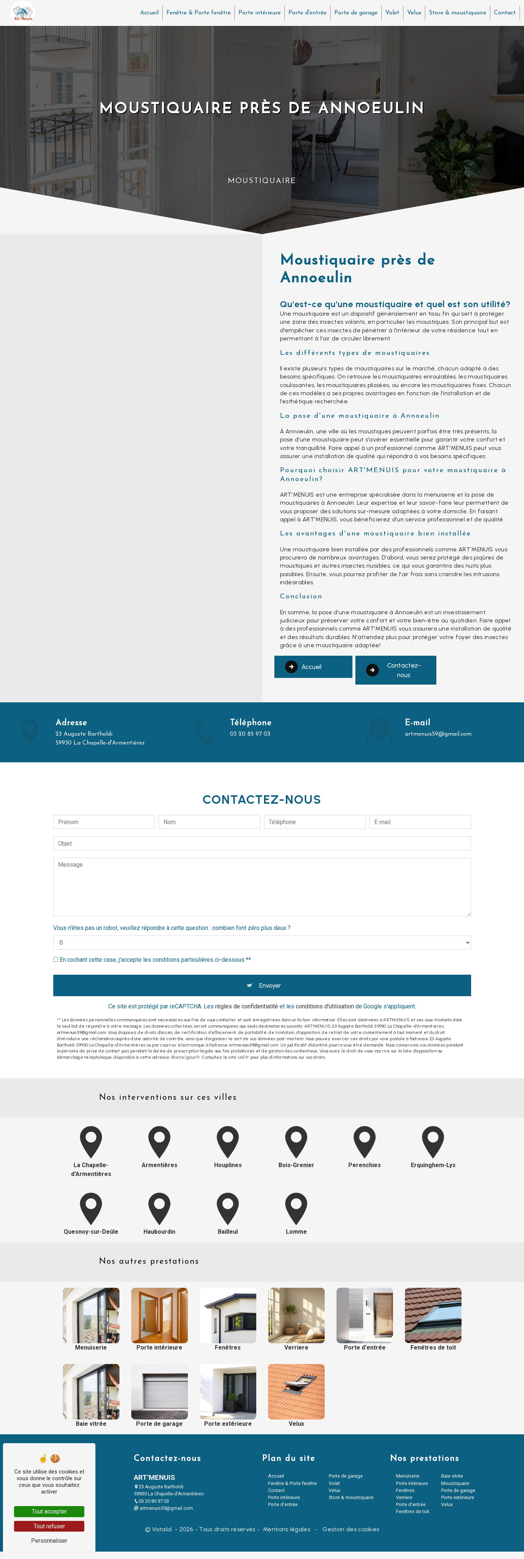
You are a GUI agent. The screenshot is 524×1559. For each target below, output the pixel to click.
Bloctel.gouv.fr (185, 1027)
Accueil (147, 13)
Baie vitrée (452, 1483)
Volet (390, 13)
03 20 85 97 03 (151, 1508)
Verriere (404, 1505)
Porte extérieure (457, 1505)
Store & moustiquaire (455, 13)
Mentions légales (286, 1536)
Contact (503, 13)
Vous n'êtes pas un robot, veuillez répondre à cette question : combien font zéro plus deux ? (172, 895)
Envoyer (270, 954)
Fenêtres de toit (412, 1519)
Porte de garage (354, 13)
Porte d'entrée (306, 13)
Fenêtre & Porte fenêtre (197, 13)
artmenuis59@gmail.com (163, 1515)
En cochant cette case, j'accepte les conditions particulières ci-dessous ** (155, 927)
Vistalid (162, 1536)
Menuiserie (407, 1483)
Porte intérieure (258, 13)
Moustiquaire (455, 1491)
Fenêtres (405, 1498)
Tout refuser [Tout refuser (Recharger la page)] (49, 1526)
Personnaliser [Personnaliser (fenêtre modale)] (49, 1540)
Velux (412, 13)
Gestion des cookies (350, 1536)
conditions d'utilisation (325, 976)
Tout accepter (49, 1511)
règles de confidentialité (246, 976)
